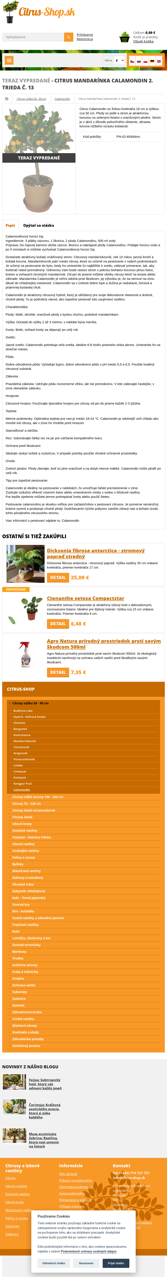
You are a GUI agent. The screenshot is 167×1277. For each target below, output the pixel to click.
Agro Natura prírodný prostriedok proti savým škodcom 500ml (104, 644)
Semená (18, 1005)
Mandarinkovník (24, 741)
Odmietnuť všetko (53, 1263)
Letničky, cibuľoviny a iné (31, 938)
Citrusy (10, 1178)
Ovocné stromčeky (26, 945)
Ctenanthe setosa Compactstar (85, 598)
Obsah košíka (143, 41)
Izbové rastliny (23, 844)
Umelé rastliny (23, 1019)
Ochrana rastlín (23, 985)
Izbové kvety (22, 824)
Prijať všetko (116, 1263)
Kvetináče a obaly (25, 1032)
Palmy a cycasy (23, 857)
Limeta (18, 765)
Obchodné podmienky (76, 1187)
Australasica (21, 735)
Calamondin (62, 99)
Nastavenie (86, 1263)
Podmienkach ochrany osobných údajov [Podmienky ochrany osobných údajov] (89, 1251)
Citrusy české (22, 817)
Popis (10, 225)
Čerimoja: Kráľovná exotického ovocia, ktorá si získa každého (44, 1111)
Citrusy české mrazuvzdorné (33, 810)
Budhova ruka (23, 711)
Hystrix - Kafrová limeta (29, 717)
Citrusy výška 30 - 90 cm (31, 99)
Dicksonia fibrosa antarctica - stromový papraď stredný (96, 553)
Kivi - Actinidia (23, 911)
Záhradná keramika (27, 1012)
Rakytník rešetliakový (28, 891)
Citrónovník (21, 747)
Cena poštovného (72, 1193)
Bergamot (20, 729)
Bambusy (19, 951)
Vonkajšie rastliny (25, 851)
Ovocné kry (21, 904)
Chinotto (19, 723)
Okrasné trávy (23, 884)
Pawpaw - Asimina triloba (31, 837)
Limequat (19, 771)
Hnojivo (18, 978)
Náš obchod (68, 1174)
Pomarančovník (24, 759)
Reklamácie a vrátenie (75, 1200)
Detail (58, 577)
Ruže (16, 931)
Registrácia (85, 39)
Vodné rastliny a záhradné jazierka (38, 918)
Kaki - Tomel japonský (28, 898)
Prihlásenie (85, 35)
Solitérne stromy (25, 965)
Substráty (19, 992)
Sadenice (19, 999)
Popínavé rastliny (25, 925)
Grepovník (20, 753)
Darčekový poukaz (26, 1046)
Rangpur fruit (22, 783)
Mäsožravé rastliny (26, 871)
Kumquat (19, 777)
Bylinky (17, 864)
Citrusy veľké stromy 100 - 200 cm (37, 797)
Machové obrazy (24, 1025)
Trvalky (17, 958)
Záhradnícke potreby (28, 1039)
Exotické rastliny (24, 830)
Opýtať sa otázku (38, 225)
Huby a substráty (25, 972)
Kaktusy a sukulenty (27, 877)
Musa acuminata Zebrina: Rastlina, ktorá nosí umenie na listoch (44, 1140)
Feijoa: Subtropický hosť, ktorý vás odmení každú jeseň (45, 1084)
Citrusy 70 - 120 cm (26, 804)
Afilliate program (71, 1206)
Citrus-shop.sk (8, 98)
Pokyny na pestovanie (75, 1180)
